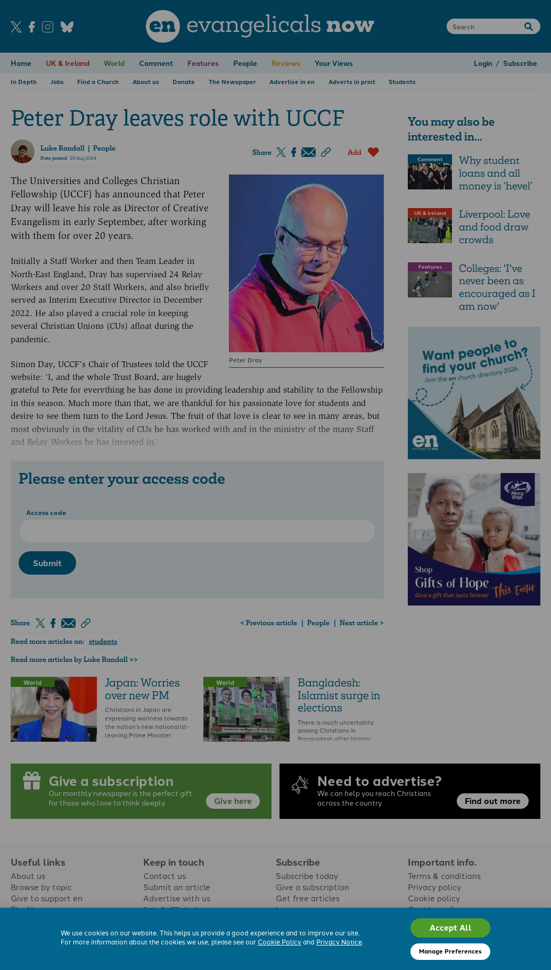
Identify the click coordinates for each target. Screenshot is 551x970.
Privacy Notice (339, 941)
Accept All (451, 927)
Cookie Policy (279, 941)
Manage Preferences (450, 951)
